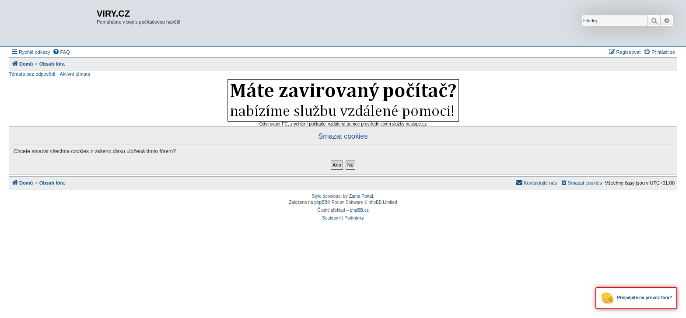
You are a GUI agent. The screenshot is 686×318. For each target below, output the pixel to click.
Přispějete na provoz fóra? (636, 298)
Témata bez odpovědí (32, 74)
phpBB (320, 202)
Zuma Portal (361, 196)
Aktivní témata (75, 74)
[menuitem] (61, 52)
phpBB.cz (359, 210)
